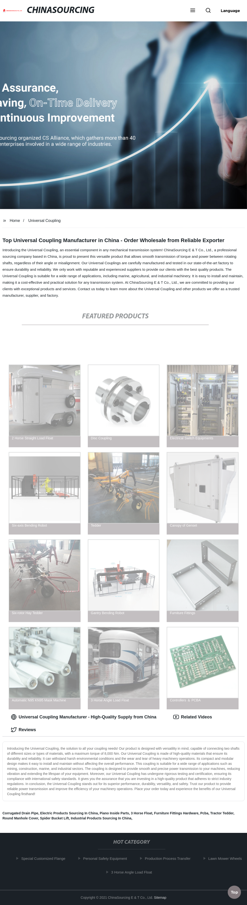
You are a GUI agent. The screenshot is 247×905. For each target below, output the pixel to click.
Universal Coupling (44, 221)
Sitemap (160, 897)
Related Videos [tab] (192, 717)
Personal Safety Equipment (107, 858)
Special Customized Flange (45, 858)
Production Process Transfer (169, 858)
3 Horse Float (141, 813)
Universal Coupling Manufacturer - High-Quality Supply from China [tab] (83, 717)
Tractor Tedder (221, 813)
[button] (192, 10)
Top (234, 892)
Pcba (204, 813)
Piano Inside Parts (114, 813)
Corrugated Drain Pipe (20, 813)
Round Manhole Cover (20, 818)
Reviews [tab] (23, 730)
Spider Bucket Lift (54, 818)
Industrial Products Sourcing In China (101, 818)
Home (15, 221)
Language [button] (230, 10)
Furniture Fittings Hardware (176, 813)
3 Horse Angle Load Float (133, 872)
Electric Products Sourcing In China (69, 813)
